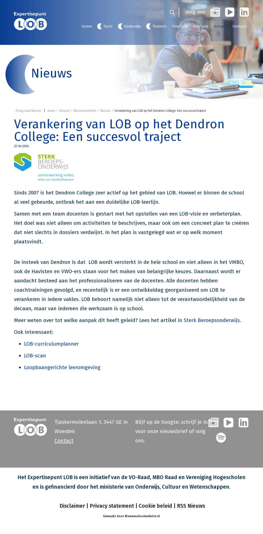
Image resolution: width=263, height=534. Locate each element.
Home (87, 26)
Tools (107, 26)
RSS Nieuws (191, 506)
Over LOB (180, 26)
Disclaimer (71, 506)
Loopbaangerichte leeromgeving (62, 367)
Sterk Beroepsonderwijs (212, 320)
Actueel (220, 26)
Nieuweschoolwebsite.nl (142, 516)
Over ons (200, 26)
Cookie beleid (155, 506)
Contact (239, 26)
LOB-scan (35, 355)
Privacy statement (112, 506)
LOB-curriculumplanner (51, 344)
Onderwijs (132, 26)
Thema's (159, 26)
